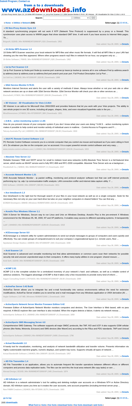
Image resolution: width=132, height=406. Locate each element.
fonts (44, 405)
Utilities (16, 23)
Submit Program (8, 1)
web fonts (98, 405)
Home (8, 23)
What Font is (34, 405)
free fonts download (83, 405)
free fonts (52, 405)
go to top (7, 398)
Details (125, 44)
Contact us (24, 1)
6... (127, 23)
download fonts (65, 405)
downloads (12, 402)
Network (26, 23)
